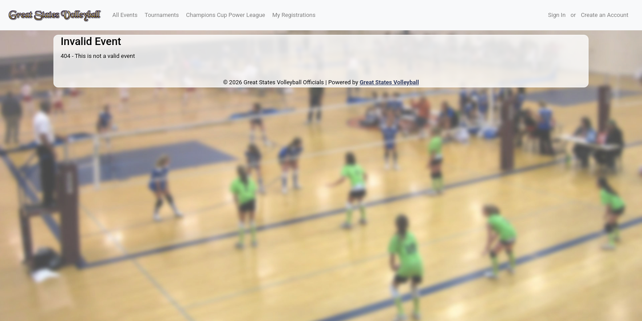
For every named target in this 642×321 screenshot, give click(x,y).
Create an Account (605, 15)
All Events (125, 15)
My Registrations (294, 15)
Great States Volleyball (389, 82)
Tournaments (162, 15)
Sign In (556, 15)
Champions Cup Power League (225, 15)
